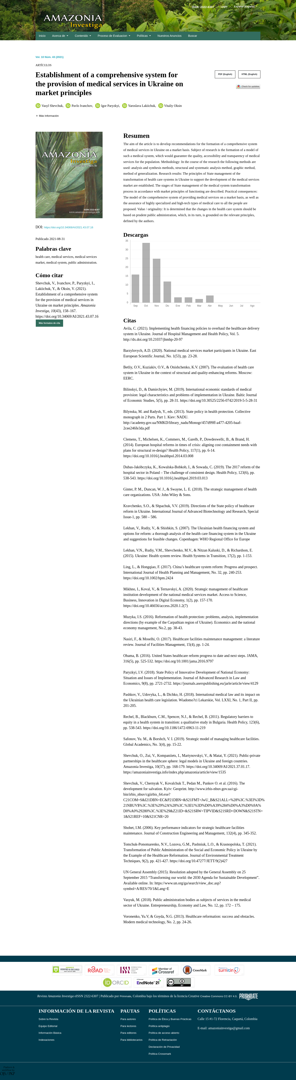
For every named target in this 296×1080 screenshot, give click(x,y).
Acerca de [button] (59, 35)
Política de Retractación (163, 1039)
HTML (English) (249, 74)
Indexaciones (46, 1039)
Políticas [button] (143, 35)
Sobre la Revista (48, 1019)
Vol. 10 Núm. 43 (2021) (50, 57)
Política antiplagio (159, 1026)
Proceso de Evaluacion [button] (113, 35)
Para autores (128, 1019)
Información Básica (50, 1032)
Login (224, 6)
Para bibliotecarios (131, 1039)
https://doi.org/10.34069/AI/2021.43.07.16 (68, 227)
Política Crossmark (160, 1053)
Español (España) (247, 6)
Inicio (42, 35)
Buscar (192, 35)
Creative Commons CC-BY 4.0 (218, 996)
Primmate (125, 996)
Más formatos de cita (49, 323)
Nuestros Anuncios (169, 35)
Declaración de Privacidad (164, 1046)
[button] (47, 115)
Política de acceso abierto (164, 1032)
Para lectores (128, 1026)
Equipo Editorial (48, 1026)
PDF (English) (225, 74)
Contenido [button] (82, 35)
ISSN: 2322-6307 (203, 7)
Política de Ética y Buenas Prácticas (170, 1019)
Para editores (128, 1032)
